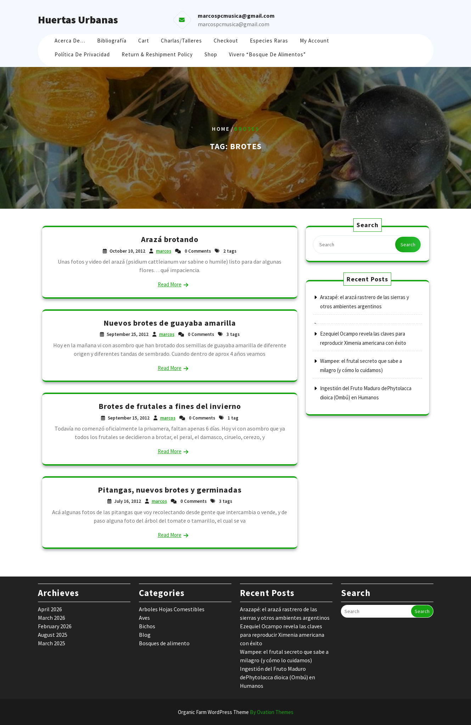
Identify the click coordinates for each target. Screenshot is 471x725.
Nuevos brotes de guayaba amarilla (169, 323)
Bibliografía (112, 40)
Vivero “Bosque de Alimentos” (267, 54)
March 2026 (51, 617)
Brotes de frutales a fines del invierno (170, 406)
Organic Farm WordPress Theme (235, 712)
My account (314, 40)
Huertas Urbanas (78, 19)
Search (407, 244)
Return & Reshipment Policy (157, 54)
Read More (169, 284)
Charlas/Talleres (181, 40)
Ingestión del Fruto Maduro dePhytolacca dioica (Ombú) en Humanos (277, 677)
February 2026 (55, 626)
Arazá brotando (169, 239)
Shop (210, 54)
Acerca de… (70, 40)
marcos (163, 251)
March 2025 (51, 643)
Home (221, 128)
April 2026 (50, 609)
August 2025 (52, 634)
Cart (143, 40)
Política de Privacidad (82, 54)
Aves (144, 617)
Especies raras (269, 40)
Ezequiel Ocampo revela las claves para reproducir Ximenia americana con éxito (282, 635)
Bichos (147, 626)
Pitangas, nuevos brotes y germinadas (170, 490)
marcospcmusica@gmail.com (233, 24)
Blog (145, 634)
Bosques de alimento (164, 643)
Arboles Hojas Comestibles (171, 609)
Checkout (226, 40)
